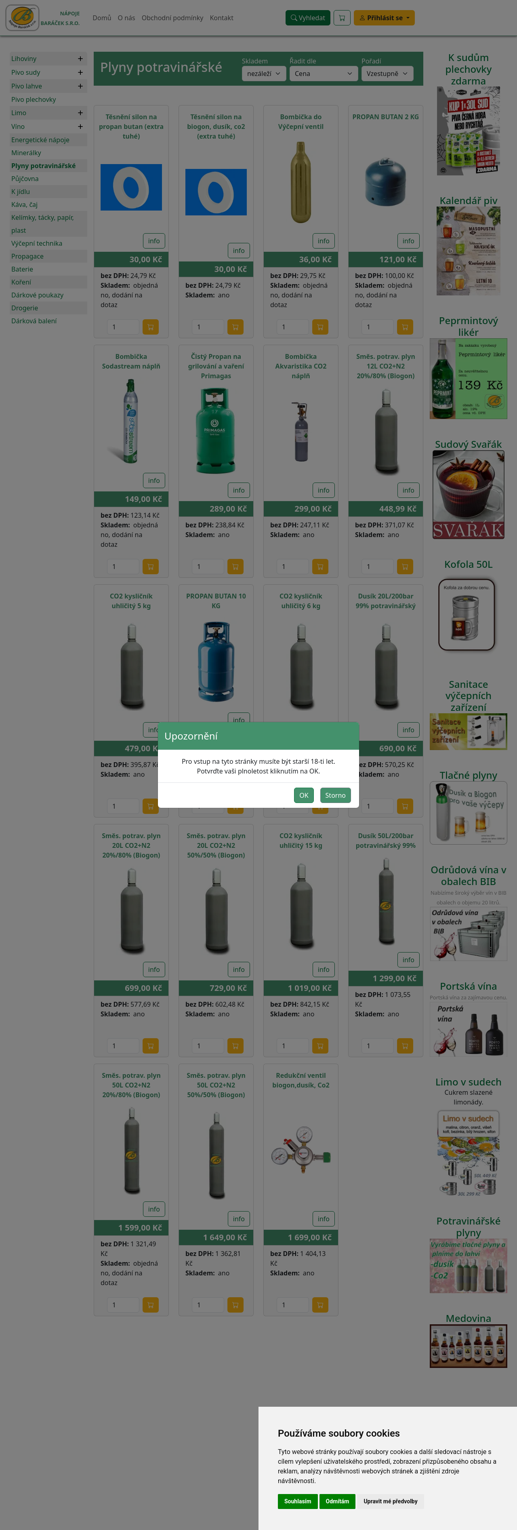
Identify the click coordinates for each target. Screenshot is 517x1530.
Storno (336, 795)
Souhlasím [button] (297, 1501)
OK (303, 795)
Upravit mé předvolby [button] (390, 1501)
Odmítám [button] (337, 1501)
